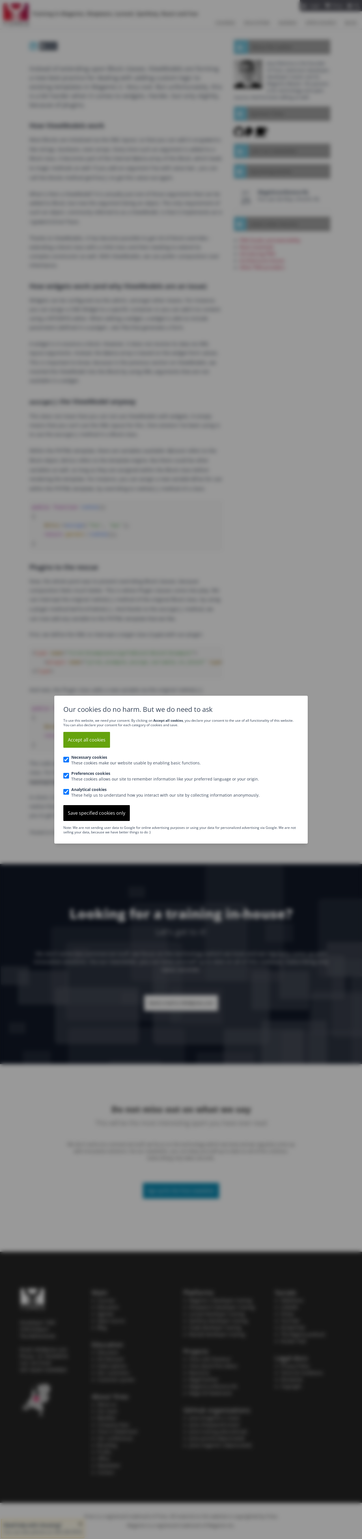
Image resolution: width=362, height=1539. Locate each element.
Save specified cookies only (96, 813)
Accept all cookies (86, 740)
